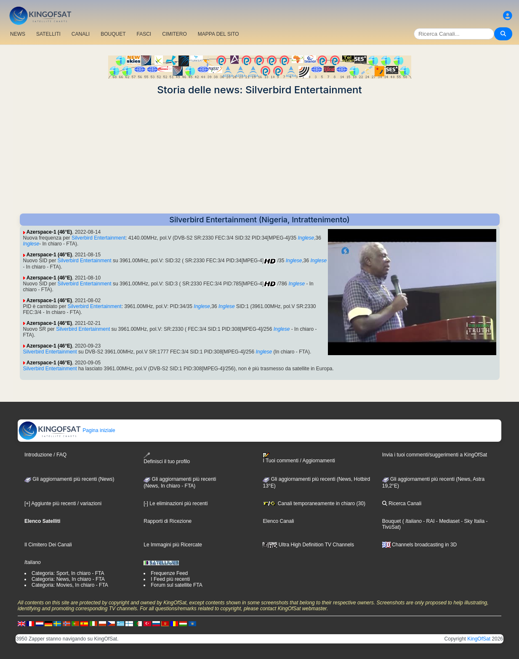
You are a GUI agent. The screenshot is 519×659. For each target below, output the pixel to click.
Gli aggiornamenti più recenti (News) (69, 479)
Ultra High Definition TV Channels (308, 545)
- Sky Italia (472, 521)
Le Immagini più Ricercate (173, 545)
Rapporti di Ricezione (168, 521)
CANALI (81, 34)
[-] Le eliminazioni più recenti (176, 503)
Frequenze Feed (169, 573)
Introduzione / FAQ (45, 455)
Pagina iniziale (66, 430)
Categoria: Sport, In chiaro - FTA (68, 573)
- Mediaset (447, 521)
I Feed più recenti (170, 579)
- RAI (428, 521)
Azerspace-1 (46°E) (49, 232)
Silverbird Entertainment (98, 238)
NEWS (17, 34)
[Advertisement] (260, 155)
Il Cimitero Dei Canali (48, 545)
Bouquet (391, 521)
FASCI (144, 34)
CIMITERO (174, 34)
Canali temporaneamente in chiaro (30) (314, 503)
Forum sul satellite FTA (176, 585)
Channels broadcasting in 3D (419, 545)
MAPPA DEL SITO (218, 34)
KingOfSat (478, 639)
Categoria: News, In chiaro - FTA (68, 579)
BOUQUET (113, 34)
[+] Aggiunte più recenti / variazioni (62, 503)
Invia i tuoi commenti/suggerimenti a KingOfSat (434, 455)
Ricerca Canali (401, 503)
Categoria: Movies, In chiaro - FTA (70, 585)
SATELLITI (48, 34)
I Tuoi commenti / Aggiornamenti (299, 458)
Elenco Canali (278, 521)
